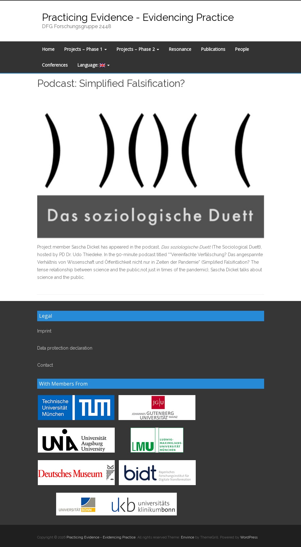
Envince (187, 537)
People (242, 49)
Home (48, 49)
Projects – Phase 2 (137, 49)
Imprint (44, 331)
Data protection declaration (64, 348)
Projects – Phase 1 (85, 49)
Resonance (180, 49)
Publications (213, 49)
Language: (93, 65)
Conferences (55, 65)
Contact (45, 365)
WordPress (249, 537)
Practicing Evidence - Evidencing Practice (138, 17)
